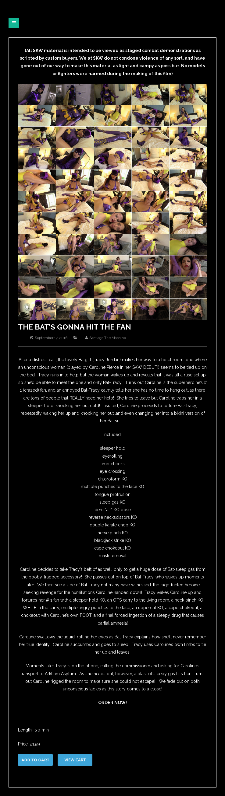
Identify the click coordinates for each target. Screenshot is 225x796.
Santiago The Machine (107, 338)
